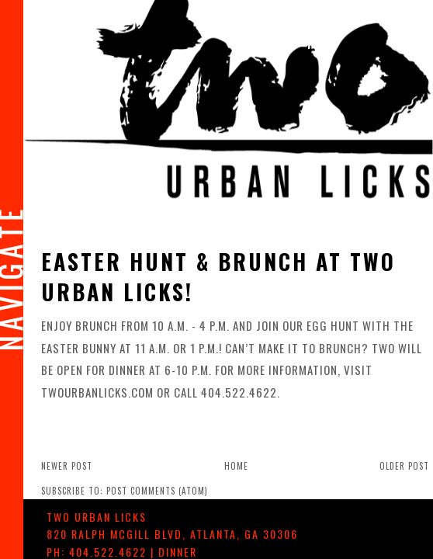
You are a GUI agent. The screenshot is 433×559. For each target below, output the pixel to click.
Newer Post (66, 466)
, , (172, 534)
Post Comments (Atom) (157, 490)
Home (236, 466)
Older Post (404, 466)
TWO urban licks (97, 517)
